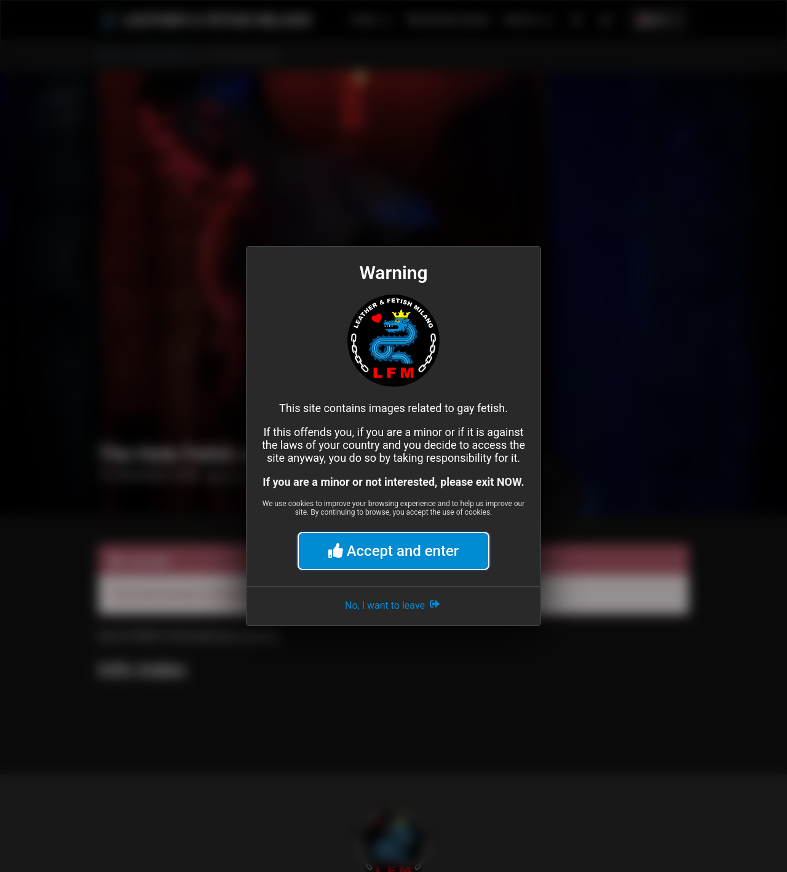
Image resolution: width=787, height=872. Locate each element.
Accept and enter (393, 551)
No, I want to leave (393, 604)
